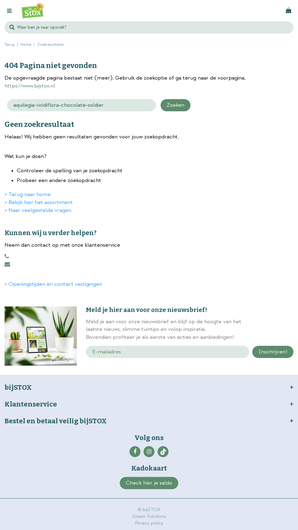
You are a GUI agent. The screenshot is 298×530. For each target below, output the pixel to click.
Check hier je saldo (149, 483)
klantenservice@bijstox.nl (7, 264)
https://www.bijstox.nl (30, 86)
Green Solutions (149, 516)
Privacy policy (149, 523)
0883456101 (7, 256)
